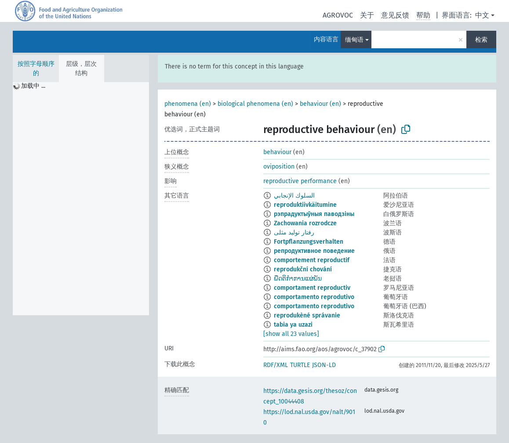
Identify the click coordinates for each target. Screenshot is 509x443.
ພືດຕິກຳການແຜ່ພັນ (298, 278)
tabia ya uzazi (293, 324)
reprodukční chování (303, 269)
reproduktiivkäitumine (305, 205)
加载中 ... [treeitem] (33, 86)
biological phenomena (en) (255, 104)
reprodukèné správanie (307, 315)
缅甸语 (354, 39)
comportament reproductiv (312, 288)
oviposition (278, 166)
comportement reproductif (311, 260)
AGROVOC (338, 15)
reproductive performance (300, 181)
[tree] (81, 198)
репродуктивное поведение (314, 251)
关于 (367, 15)
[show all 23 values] (291, 334)
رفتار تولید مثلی (294, 232)
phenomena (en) (187, 104)
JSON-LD (324, 365)
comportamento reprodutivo (314, 297)
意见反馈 (395, 15)
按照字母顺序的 (36, 68)
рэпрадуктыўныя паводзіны (314, 214)
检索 (481, 39)
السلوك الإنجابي (294, 195)
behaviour (277, 152)
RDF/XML (275, 365)
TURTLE (300, 365)
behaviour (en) (320, 104)
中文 (482, 15)
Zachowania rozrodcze (305, 223)
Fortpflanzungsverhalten (308, 241)
